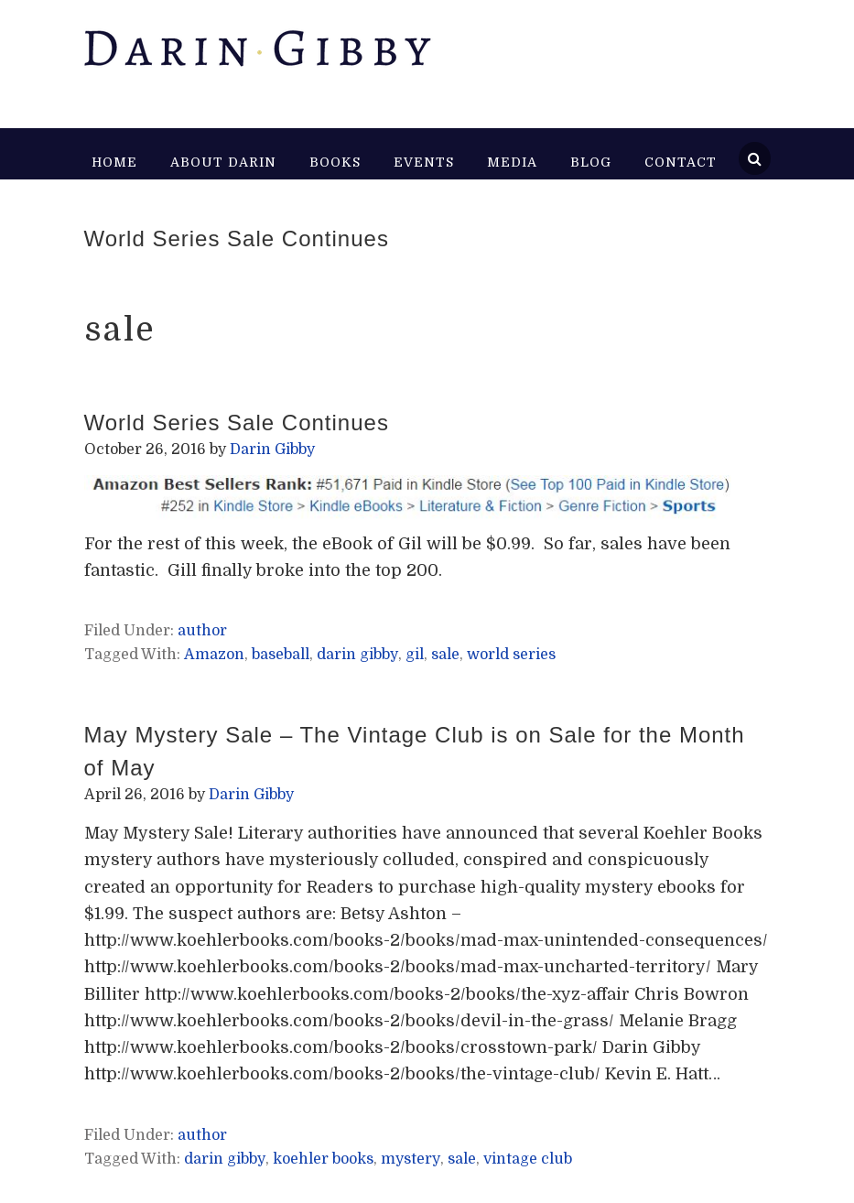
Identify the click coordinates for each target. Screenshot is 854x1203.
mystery (410, 1159)
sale (445, 654)
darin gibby (357, 654)
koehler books (323, 1159)
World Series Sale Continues (236, 238)
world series (511, 654)
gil (414, 654)
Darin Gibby (256, 55)
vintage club (527, 1159)
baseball (280, 654)
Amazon (214, 654)
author (202, 631)
